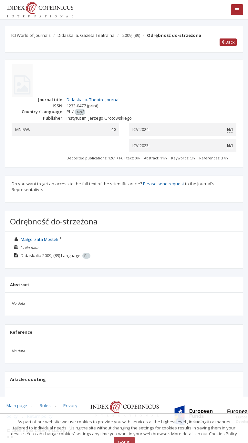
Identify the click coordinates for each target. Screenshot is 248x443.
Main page (16, 405)
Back (228, 42)
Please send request (163, 184)
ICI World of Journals (31, 35)
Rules (45, 405)
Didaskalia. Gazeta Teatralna (86, 35)
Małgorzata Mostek (39, 239)
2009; (131, 35)
